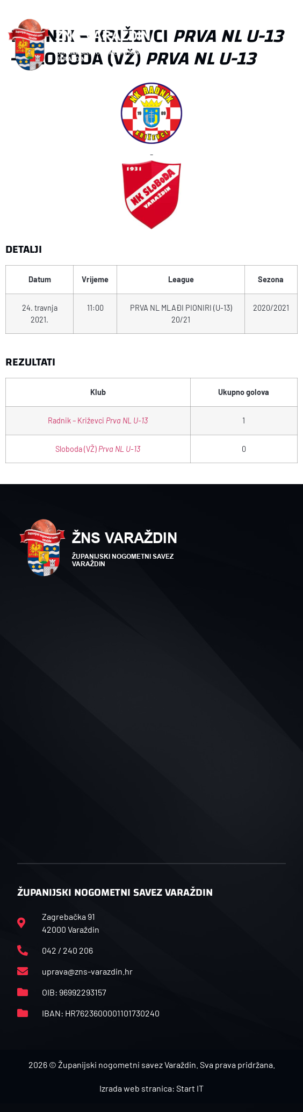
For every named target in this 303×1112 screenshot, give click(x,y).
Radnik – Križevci (98, 420)
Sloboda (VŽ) (97, 448)
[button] (289, 44)
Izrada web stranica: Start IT (151, 1088)
